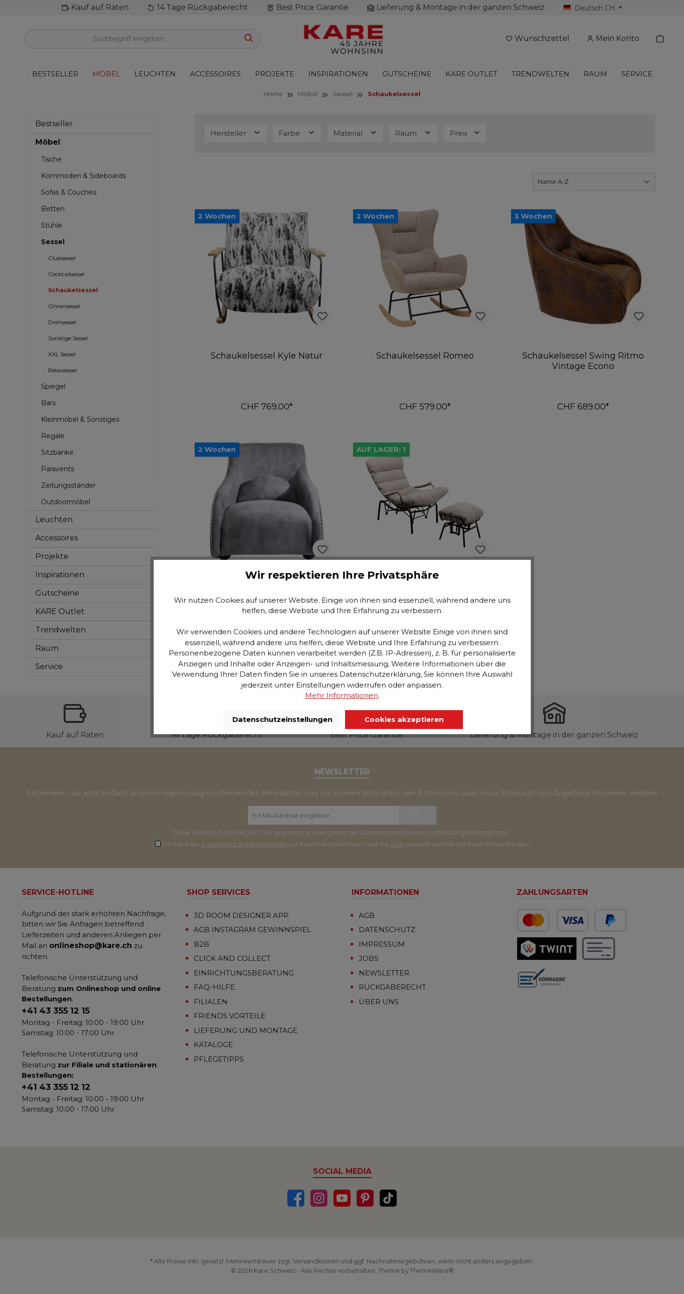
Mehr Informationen (341, 695)
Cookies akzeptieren (404, 719)
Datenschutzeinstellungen (282, 719)
